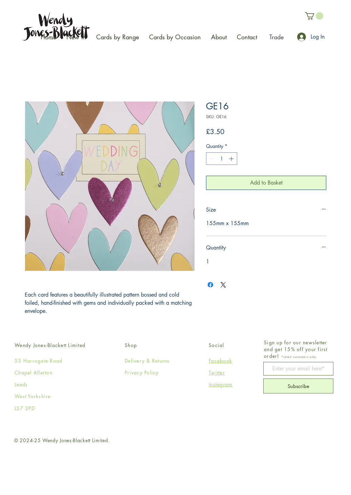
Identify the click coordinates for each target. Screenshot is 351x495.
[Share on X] (223, 285)
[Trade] (276, 37)
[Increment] (232, 159)
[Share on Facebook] (210, 285)
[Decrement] (211, 159)
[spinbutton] (221, 159)
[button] (314, 16)
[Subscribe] (298, 386)
